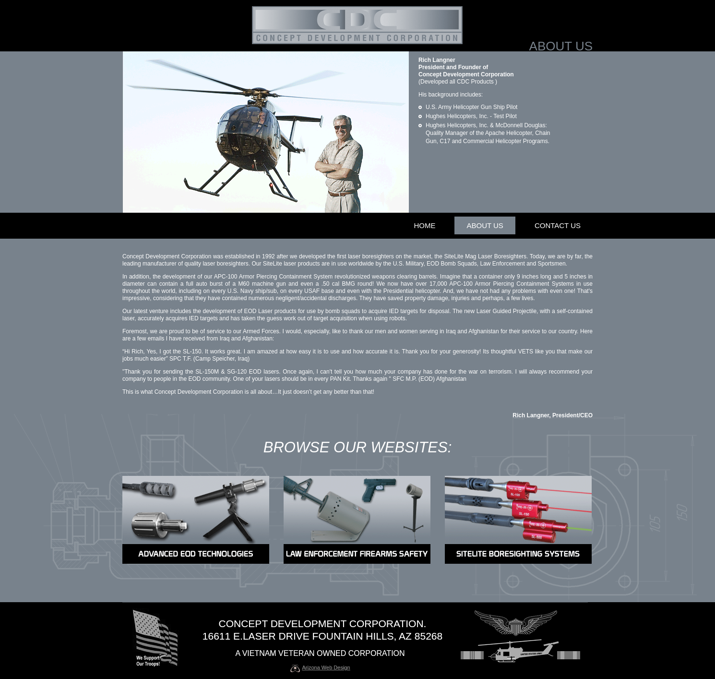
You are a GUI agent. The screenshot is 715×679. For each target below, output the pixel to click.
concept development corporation (321, 623)
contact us (558, 225)
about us (484, 225)
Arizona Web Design (326, 667)
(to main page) (357, 25)
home (424, 225)
